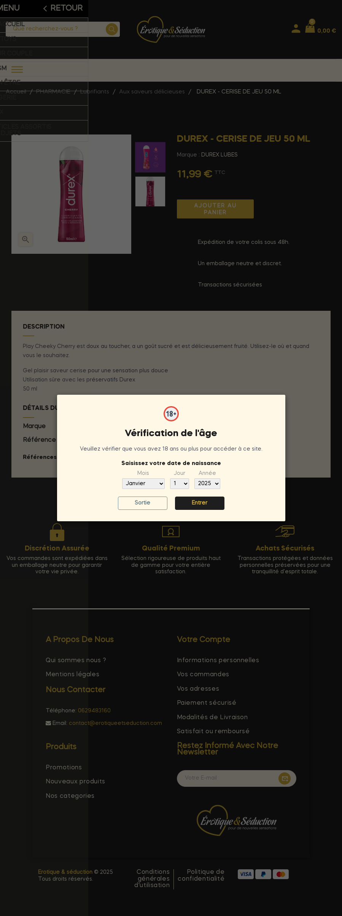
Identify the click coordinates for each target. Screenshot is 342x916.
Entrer (199, 503)
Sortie (142, 503)
